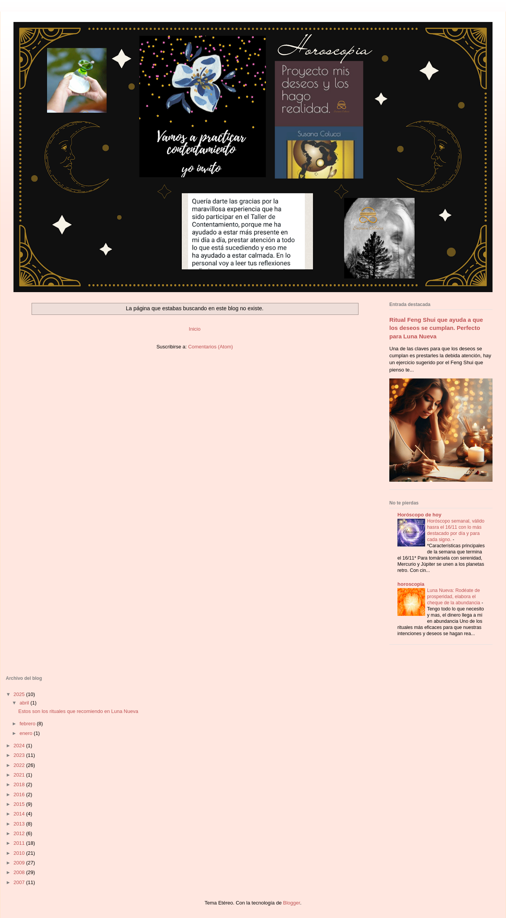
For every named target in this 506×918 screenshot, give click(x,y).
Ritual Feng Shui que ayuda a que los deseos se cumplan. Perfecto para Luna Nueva (436, 328)
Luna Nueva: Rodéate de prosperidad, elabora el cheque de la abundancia (454, 596)
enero (27, 733)
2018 (19, 784)
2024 (19, 745)
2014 (19, 814)
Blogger (291, 903)
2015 (19, 804)
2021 (19, 775)
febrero (28, 723)
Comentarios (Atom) (210, 347)
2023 (19, 755)
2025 (19, 694)
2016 (19, 794)
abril (25, 703)
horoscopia (410, 584)
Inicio (194, 329)
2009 (19, 863)
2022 (19, 765)
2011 (19, 843)
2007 (19, 882)
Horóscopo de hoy (419, 515)
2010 (19, 853)
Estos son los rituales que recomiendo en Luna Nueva (78, 711)
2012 (19, 833)
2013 (19, 824)
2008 (19, 872)
